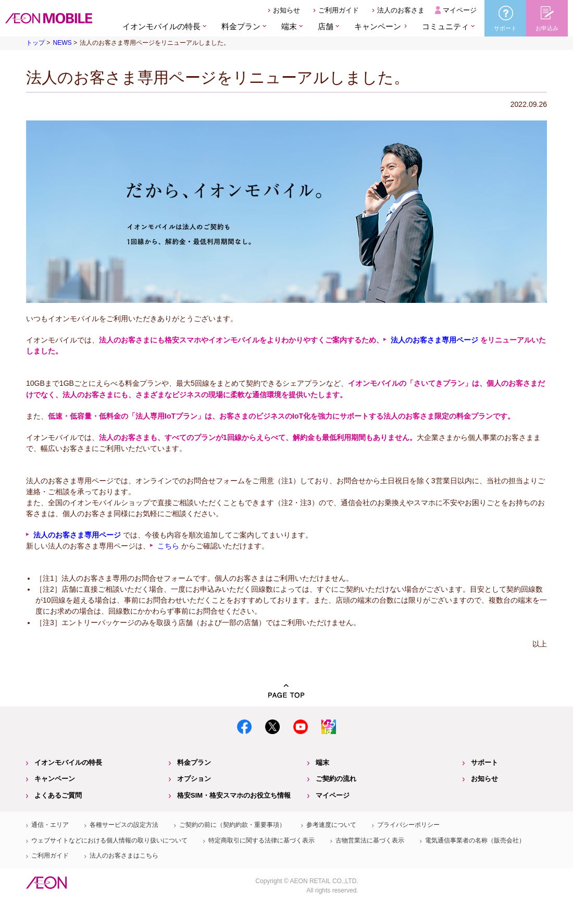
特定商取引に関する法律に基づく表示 (261, 840)
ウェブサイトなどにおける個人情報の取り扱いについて (109, 840)
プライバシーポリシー (408, 824)
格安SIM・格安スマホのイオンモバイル (48, 18)
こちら (168, 546)
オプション (194, 779)
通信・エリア (50, 824)
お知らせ (286, 10)
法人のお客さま (401, 10)
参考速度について (331, 824)
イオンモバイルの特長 (68, 762)
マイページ (460, 10)
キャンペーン (377, 26)
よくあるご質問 (58, 795)
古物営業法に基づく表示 (369, 840)
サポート (484, 762)
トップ (35, 42)
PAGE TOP (286, 691)
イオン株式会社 (46, 882)
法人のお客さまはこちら (124, 855)
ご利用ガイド (338, 10)
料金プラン (194, 762)
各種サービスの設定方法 (124, 824)
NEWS (62, 42)
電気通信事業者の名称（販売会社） (475, 840)
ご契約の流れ (336, 779)
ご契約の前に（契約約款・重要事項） (232, 824)
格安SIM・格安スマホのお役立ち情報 (234, 795)
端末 (322, 762)
